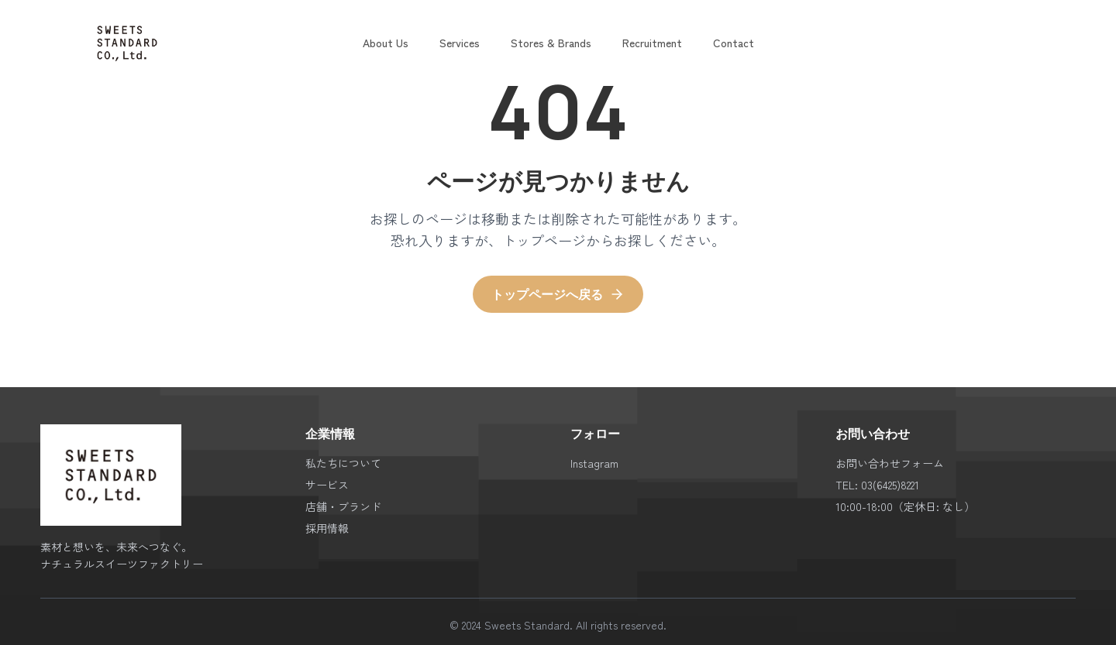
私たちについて (343, 463)
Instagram (594, 463)
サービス (327, 484)
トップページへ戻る (558, 294)
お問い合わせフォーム (889, 463)
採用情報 (327, 528)
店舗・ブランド (343, 506)
